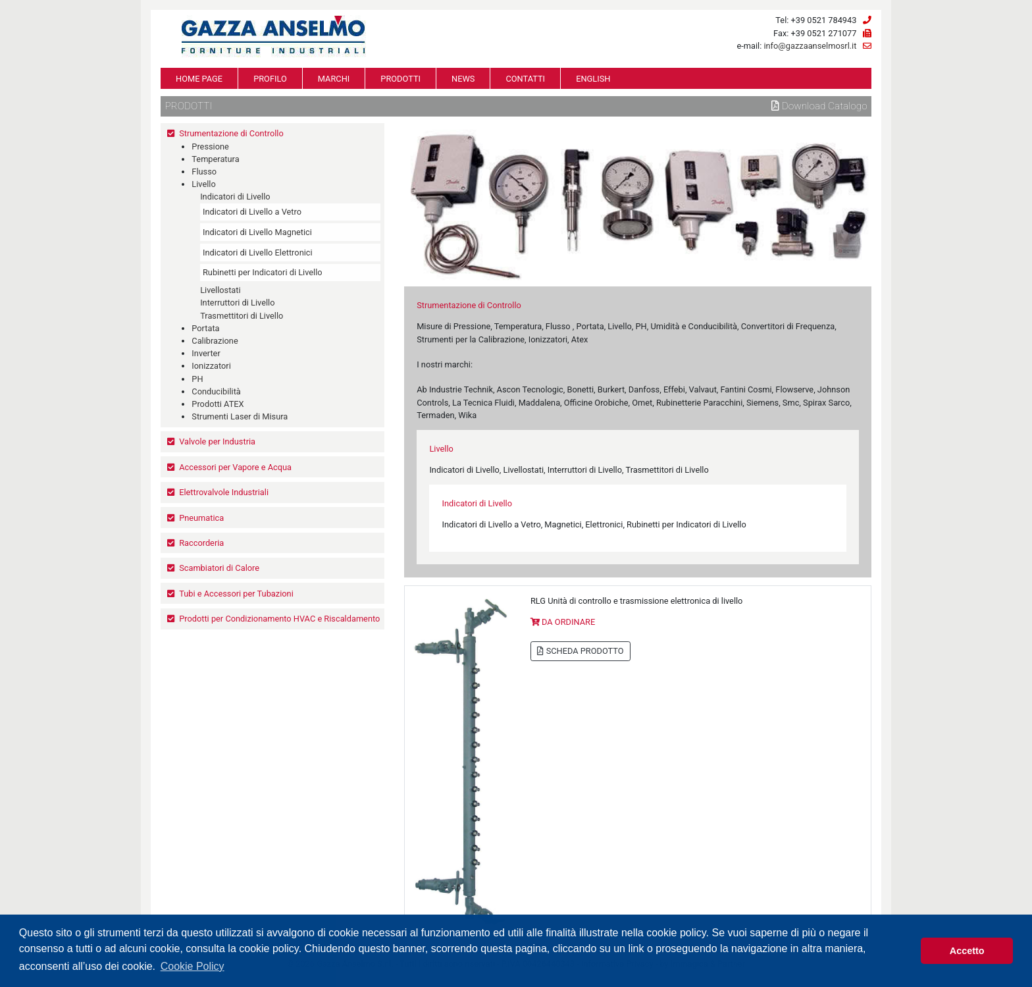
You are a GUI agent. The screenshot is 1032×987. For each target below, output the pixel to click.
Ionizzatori (211, 366)
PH (197, 379)
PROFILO (270, 79)
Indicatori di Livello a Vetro (252, 212)
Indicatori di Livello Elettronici (258, 252)
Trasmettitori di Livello (241, 316)
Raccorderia (201, 543)
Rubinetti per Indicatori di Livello (262, 272)
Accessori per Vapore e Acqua (235, 467)
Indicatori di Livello (235, 196)
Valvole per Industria (217, 441)
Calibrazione (215, 341)
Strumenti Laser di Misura (240, 416)
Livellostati (220, 290)
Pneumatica (201, 518)
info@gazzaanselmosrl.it (809, 46)
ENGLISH (593, 79)
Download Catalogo (819, 106)
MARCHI (333, 79)
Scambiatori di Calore (219, 568)
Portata (205, 328)
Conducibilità (216, 391)
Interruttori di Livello (237, 302)
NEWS (463, 79)
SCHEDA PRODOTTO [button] (580, 651)
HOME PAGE (199, 79)
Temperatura (215, 159)
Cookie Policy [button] (192, 966)
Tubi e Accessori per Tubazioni (236, 594)
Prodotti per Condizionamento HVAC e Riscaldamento (279, 619)
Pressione (210, 146)
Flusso (204, 171)
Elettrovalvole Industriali (224, 492)
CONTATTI (525, 79)
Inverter (206, 353)
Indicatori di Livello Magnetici (257, 232)
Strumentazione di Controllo (231, 133)
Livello (203, 184)
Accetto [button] (967, 951)
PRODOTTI (400, 79)
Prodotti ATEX (218, 404)
